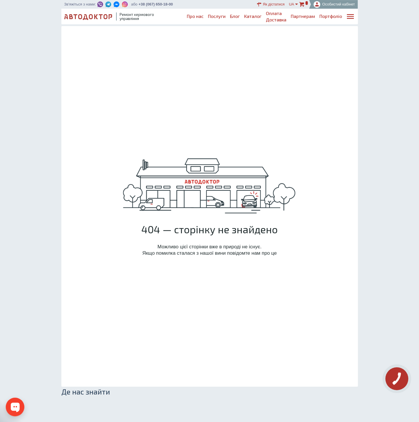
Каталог (252, 16)
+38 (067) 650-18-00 (155, 4)
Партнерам (303, 16)
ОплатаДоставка (276, 16)
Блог (235, 16)
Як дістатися (271, 4)
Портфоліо (330, 16)
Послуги (217, 16)
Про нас (195, 16)
